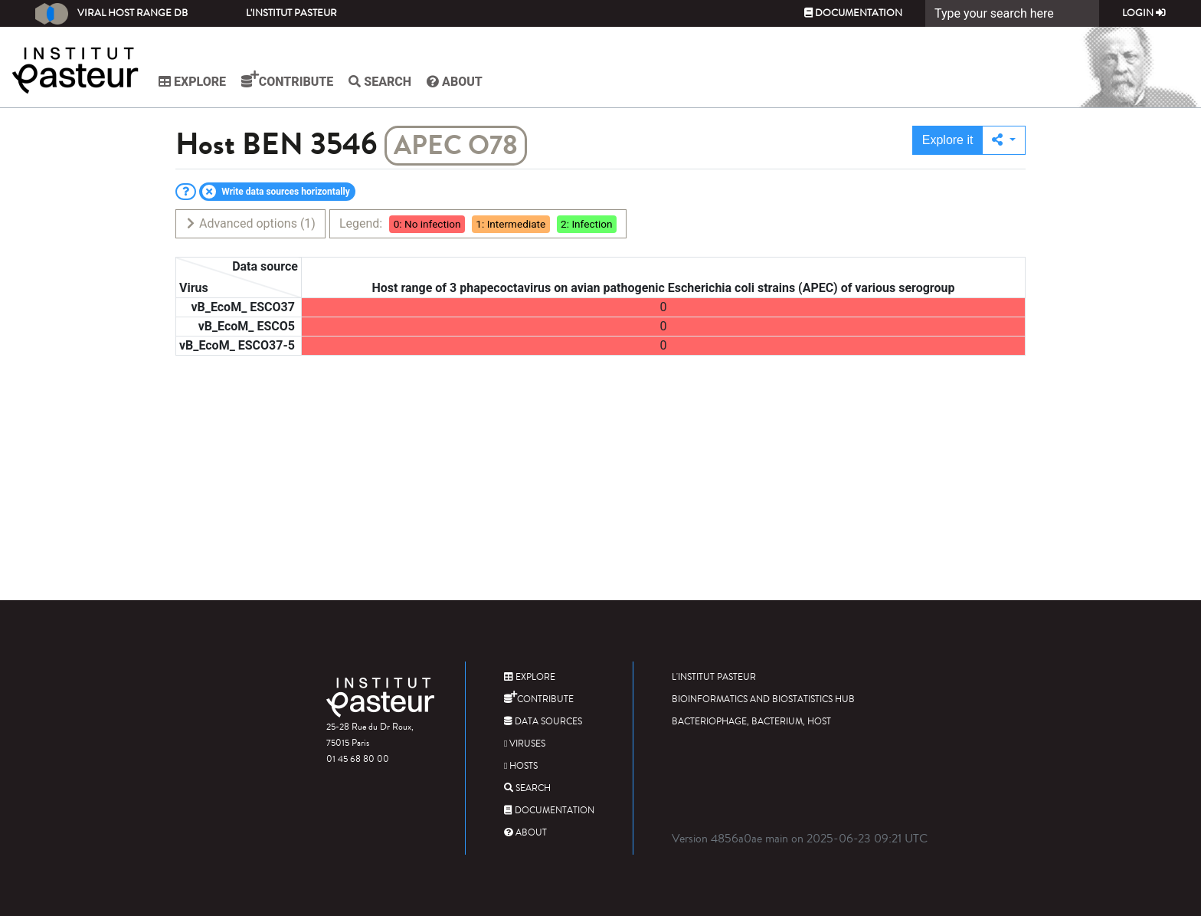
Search (380, 81)
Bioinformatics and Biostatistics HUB (763, 699)
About (455, 81)
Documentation (853, 13)
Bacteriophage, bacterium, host (751, 721)
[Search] (1012, 13)
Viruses (524, 743)
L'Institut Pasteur (291, 13)
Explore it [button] (948, 139)
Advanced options (250, 223)
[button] (1004, 140)
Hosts (521, 766)
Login (1144, 13)
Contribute (287, 80)
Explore (192, 81)
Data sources (543, 721)
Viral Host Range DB (111, 14)
